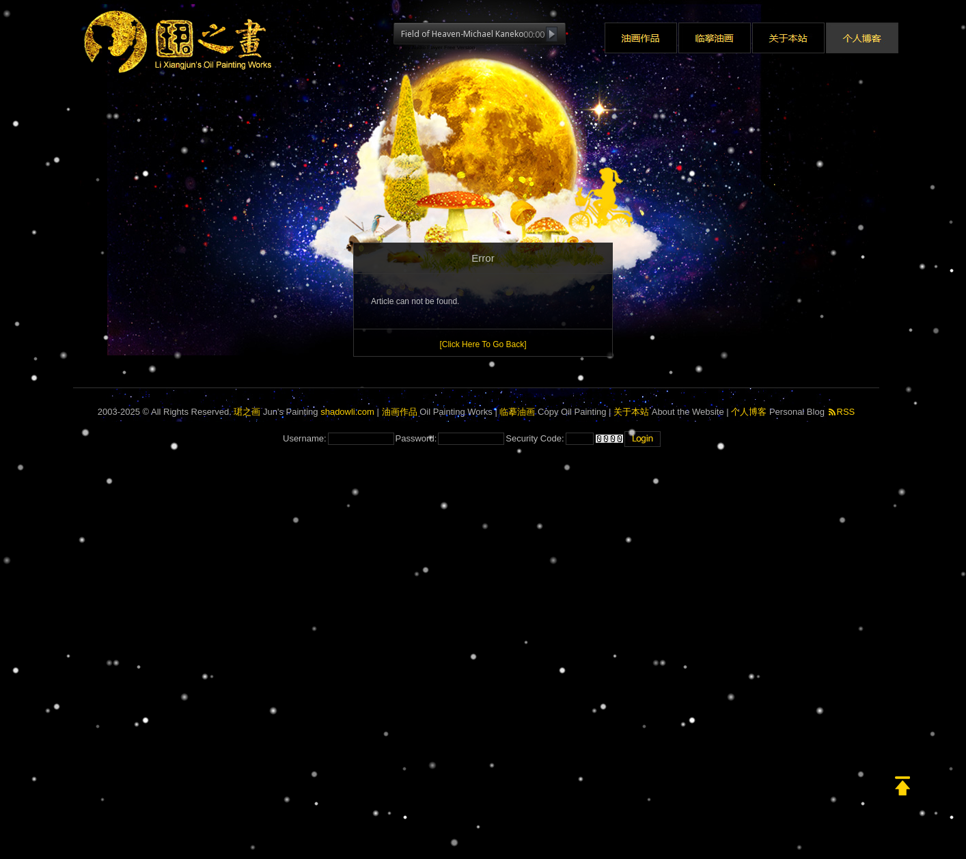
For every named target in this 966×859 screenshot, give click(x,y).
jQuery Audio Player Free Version (434, 47)
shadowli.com (347, 412)
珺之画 (247, 412)
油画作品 (399, 412)
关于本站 (631, 412)
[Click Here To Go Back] (482, 344)
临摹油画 (517, 412)
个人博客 (749, 412)
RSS (841, 412)
